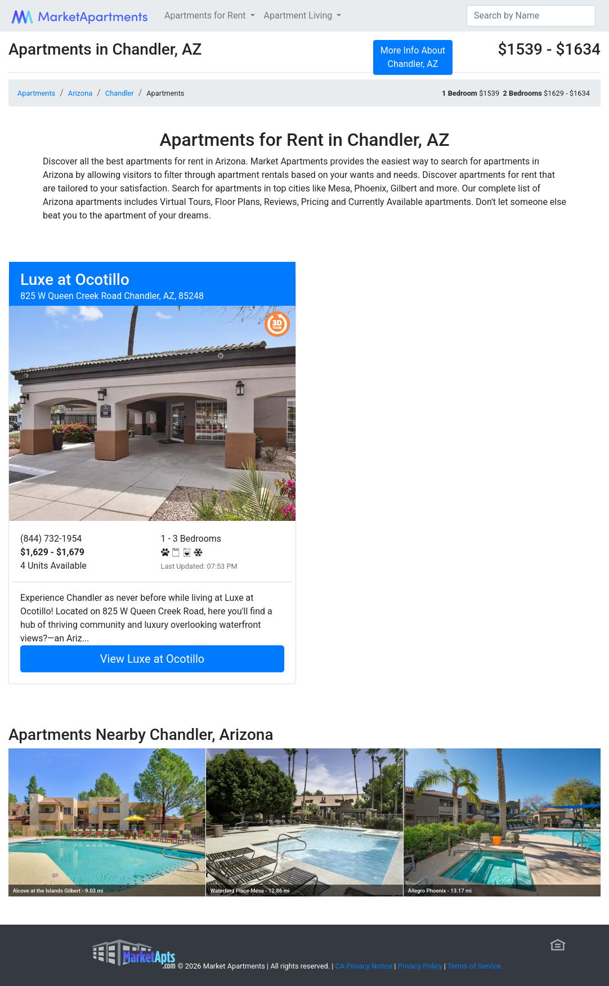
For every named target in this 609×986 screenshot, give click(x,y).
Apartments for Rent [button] (206, 15)
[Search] (531, 15)
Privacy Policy (420, 966)
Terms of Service (474, 966)
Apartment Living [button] (299, 15)
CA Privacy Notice (364, 966)
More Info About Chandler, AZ (412, 57)
